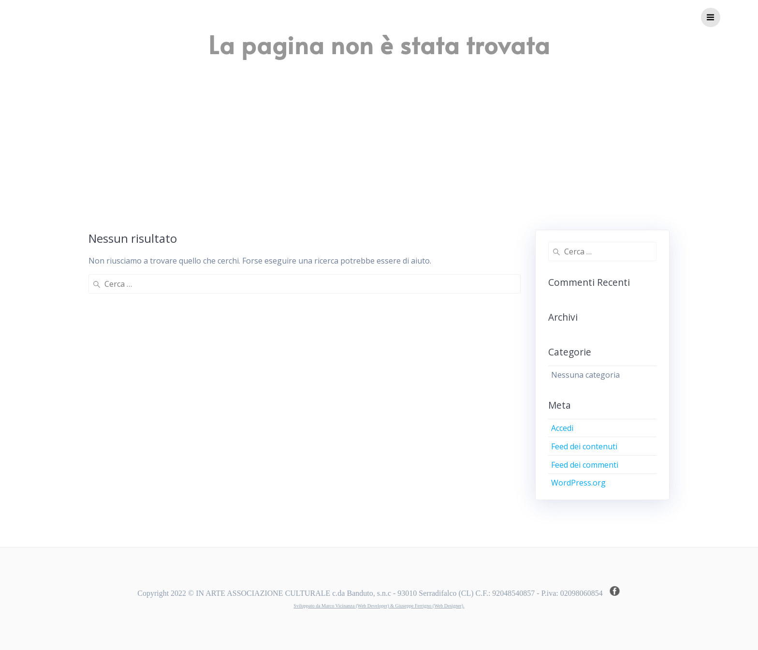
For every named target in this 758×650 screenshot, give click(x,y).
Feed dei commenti (584, 464)
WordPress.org (578, 482)
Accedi (562, 428)
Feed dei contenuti (584, 446)
